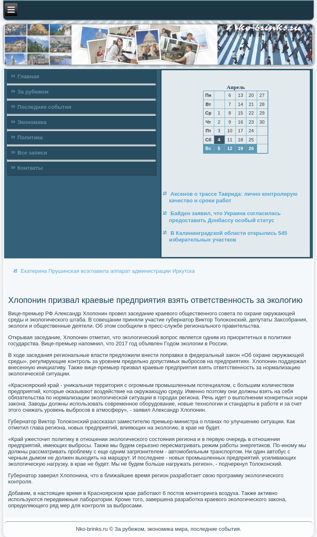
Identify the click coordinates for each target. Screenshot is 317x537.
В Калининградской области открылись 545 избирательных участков (228, 236)
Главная (28, 76)
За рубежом (32, 92)
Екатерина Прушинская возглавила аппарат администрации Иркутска (108, 271)
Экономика (32, 122)
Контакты (30, 168)
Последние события (44, 107)
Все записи (32, 153)
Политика (30, 137)
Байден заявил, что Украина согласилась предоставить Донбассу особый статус (225, 216)
